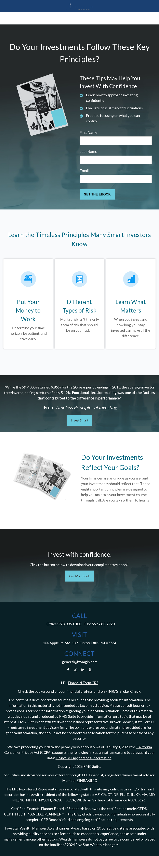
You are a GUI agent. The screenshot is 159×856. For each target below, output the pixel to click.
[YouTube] (90, 669)
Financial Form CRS (83, 682)
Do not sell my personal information (83, 758)
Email (84, 171)
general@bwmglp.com (79, 662)
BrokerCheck (129, 691)
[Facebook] (68, 669)
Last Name (88, 152)
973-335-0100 (69, 624)
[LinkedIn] (82, 669)
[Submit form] (97, 194)
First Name (88, 133)
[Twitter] (75, 669)
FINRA (82, 780)
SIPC (93, 780)
